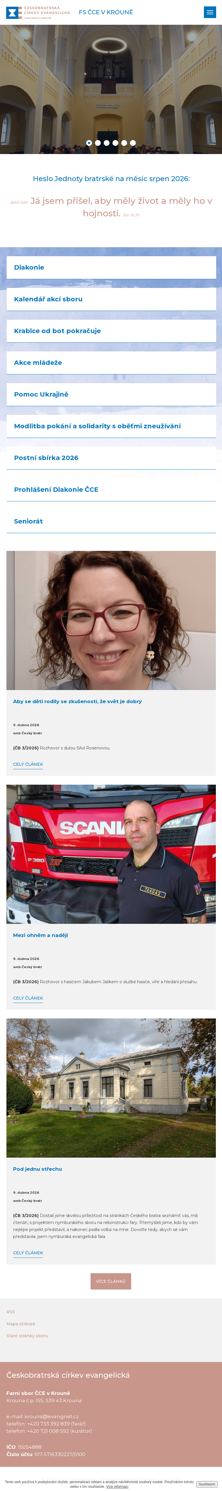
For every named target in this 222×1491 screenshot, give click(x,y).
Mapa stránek (20, 1323)
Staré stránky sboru (27, 1335)
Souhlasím (207, 1484)
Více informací (117, 1487)
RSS (10, 1312)
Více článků (111, 1281)
